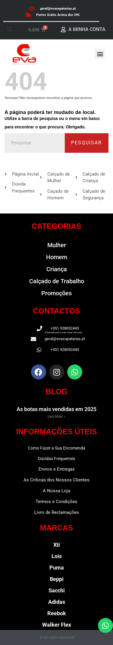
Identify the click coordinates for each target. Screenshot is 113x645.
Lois (57, 556)
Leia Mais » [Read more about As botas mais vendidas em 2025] (56, 416)
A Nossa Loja (56, 490)
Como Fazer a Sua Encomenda (56, 448)
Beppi (57, 579)
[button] (10, 30)
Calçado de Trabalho (56, 281)
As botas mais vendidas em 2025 (56, 409)
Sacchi (57, 590)
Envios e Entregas (57, 469)
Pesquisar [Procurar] (86, 143)
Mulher (56, 245)
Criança (56, 269)
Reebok (56, 613)
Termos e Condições (56, 501)
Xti (56, 545)
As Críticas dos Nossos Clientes (56, 480)
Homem (56, 257)
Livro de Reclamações (56, 512)
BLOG (56, 391)
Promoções (56, 293)
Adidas (56, 602)
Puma (56, 567)
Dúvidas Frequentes (56, 458)
